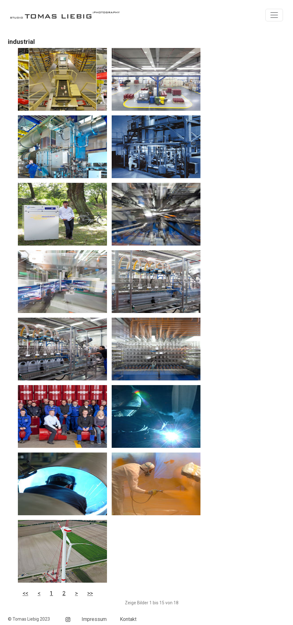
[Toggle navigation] (274, 15)
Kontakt (128, 619)
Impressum (94, 619)
